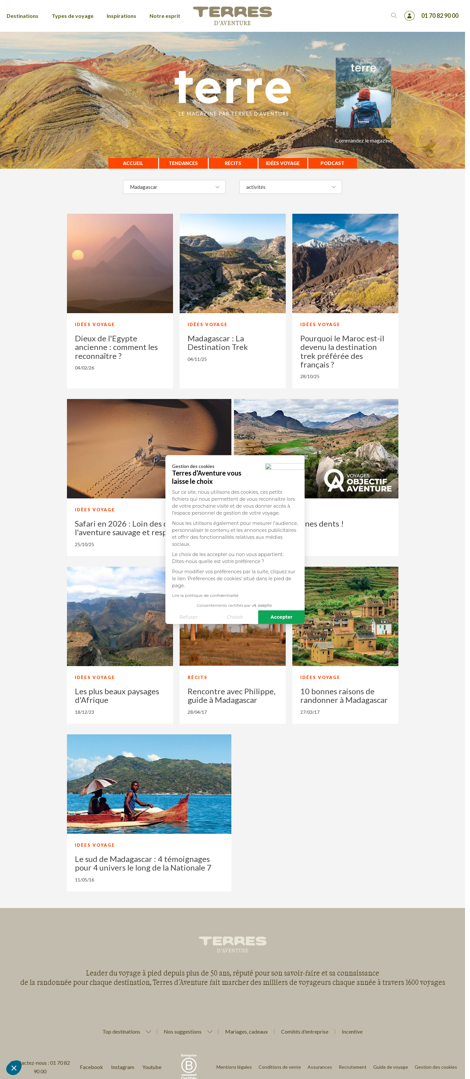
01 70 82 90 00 (439, 15)
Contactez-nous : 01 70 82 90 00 (40, 1066)
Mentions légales (234, 1067)
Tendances (183, 163)
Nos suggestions (183, 1031)
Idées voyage (283, 163)
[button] (14, 1068)
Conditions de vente (280, 1067)
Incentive (352, 1031)
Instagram (122, 1067)
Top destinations (121, 1031)
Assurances (320, 1067)
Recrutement (353, 1067)
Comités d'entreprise (304, 1031)
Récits (233, 163)
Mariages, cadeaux (246, 1031)
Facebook (91, 1067)
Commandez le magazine (363, 140)
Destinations (22, 16)
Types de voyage (72, 16)
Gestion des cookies (436, 1067)
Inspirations (121, 16)
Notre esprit (164, 16)
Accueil (133, 163)
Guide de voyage (390, 1067)
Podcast (332, 163)
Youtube (151, 1067)
